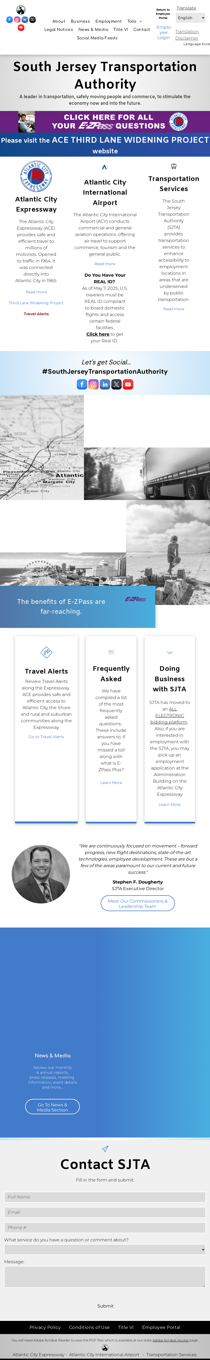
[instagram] (17, 20)
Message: (14, 1261)
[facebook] (9, 20)
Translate (186, 8)
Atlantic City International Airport (104, 1354)
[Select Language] (190, 17)
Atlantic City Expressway (38, 1354)
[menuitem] (59, 21)
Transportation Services (171, 1354)
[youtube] (21, 28)
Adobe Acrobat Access (171, 1340)
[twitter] (32, 20)
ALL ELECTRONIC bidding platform (168, 715)
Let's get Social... (106, 362)
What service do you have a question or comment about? (66, 1239)
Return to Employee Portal (163, 14)
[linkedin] (25, 20)
